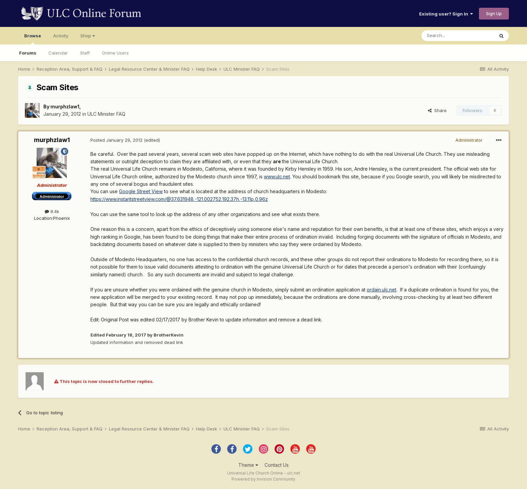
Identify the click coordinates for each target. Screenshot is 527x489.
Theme (248, 465)
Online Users (115, 53)
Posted (116, 140)
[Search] (457, 35)
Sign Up (494, 13)
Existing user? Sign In (446, 13)
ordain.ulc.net (381, 289)
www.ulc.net (277, 176)
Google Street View (141, 191)
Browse (32, 38)
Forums (27, 53)
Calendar (58, 53)
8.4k (52, 211)
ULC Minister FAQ (106, 114)
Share (437, 110)
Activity (60, 35)
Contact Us (277, 465)
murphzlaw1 (64, 106)
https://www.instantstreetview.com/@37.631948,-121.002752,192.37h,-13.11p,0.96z (179, 199)
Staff (85, 53)
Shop (87, 35)
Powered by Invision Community (263, 479)
